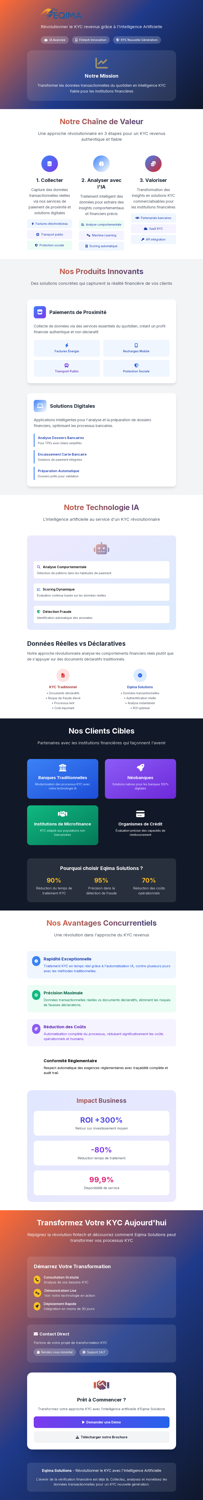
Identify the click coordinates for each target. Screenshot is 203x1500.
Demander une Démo (101, 1422)
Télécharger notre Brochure (101, 1437)
